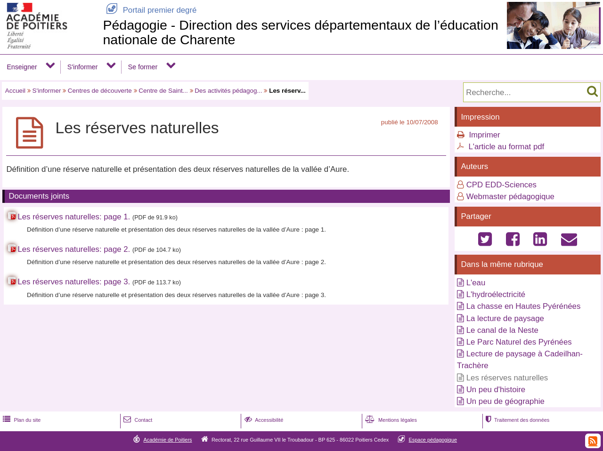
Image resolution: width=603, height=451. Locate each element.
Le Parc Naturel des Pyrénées (519, 342)
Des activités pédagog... (228, 90)
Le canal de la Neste (502, 330)
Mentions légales (390, 420)
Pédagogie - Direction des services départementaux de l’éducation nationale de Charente (300, 32)
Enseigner (22, 67)
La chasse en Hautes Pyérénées (523, 306)
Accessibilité (263, 420)
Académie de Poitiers (167, 440)
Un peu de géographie (505, 401)
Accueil (15, 90)
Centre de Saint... (163, 90)
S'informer (82, 67)
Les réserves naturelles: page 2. (73, 249)
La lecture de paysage (505, 318)
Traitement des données (516, 420)
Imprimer (484, 134)
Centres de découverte (100, 90)
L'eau (476, 282)
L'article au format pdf (506, 146)
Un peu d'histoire (495, 389)
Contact (137, 420)
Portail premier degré (149, 10)
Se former (143, 67)
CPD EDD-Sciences (501, 184)
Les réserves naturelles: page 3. (73, 281)
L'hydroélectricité (495, 294)
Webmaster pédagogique (510, 196)
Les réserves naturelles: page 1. (73, 216)
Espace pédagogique (433, 440)
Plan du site (21, 420)
